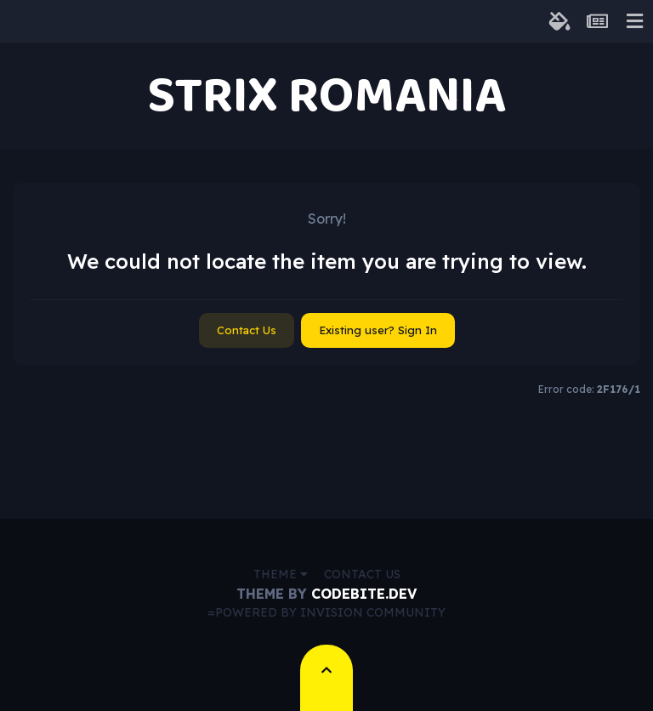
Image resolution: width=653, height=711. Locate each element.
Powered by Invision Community (330, 612)
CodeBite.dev (364, 593)
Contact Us (246, 330)
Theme (280, 574)
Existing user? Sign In (378, 330)
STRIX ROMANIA (326, 95)
